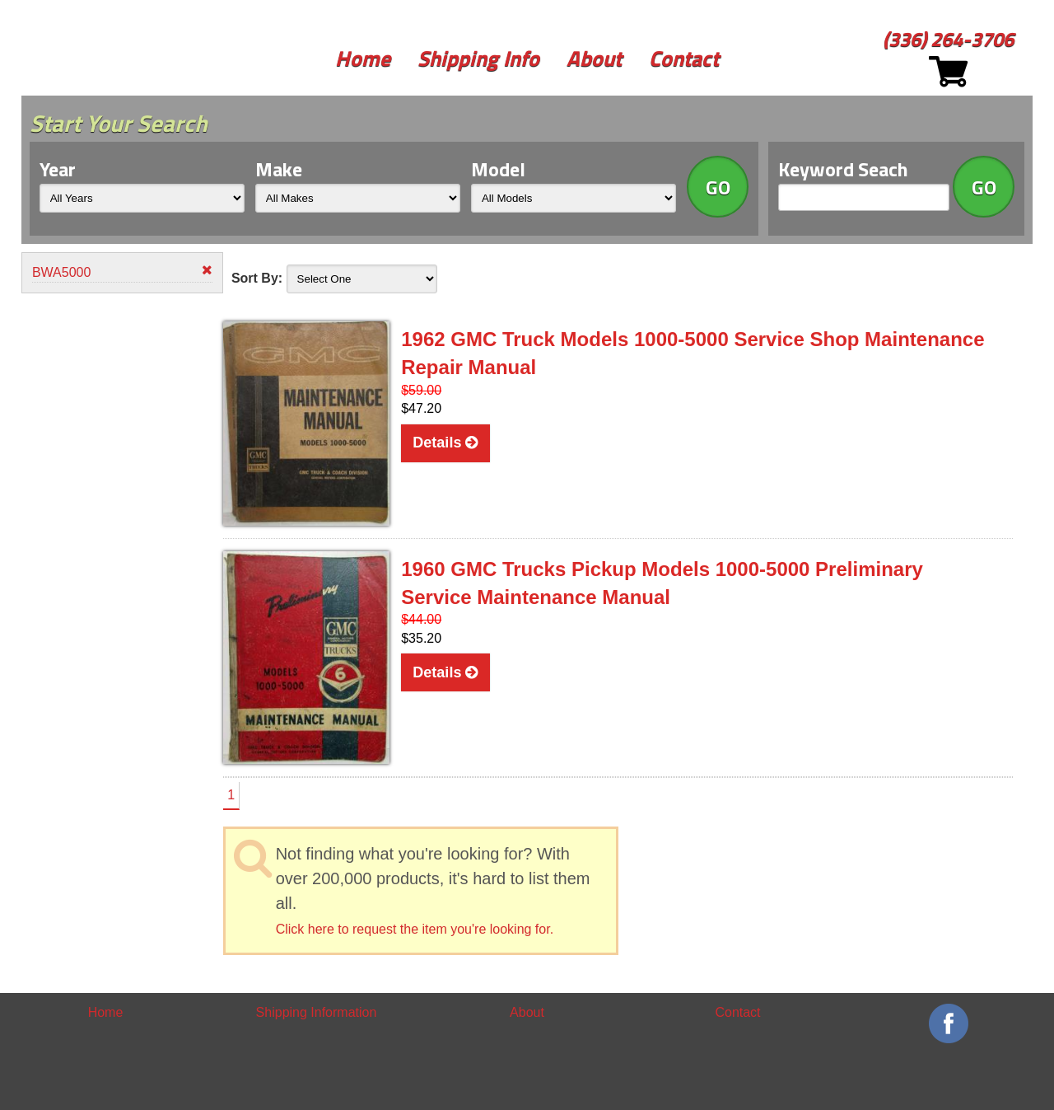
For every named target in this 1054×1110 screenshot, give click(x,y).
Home (362, 58)
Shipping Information (316, 1012)
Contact (684, 58)
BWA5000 (122, 271)
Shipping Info (478, 58)
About (594, 58)
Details (445, 442)
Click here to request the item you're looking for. (414, 929)
